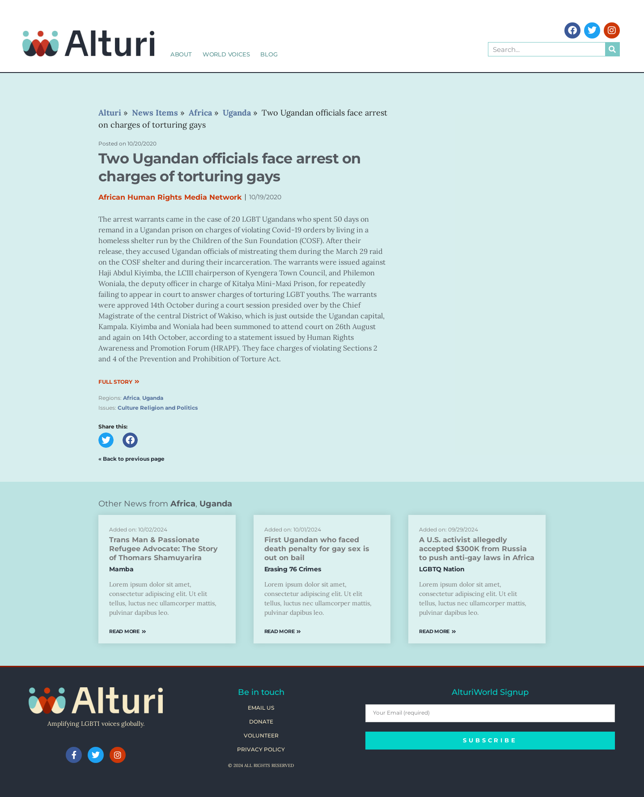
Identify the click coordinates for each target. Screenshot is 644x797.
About (181, 54)
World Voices (226, 54)
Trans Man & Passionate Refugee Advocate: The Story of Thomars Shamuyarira (163, 549)
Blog (268, 54)
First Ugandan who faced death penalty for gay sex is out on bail (316, 549)
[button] (106, 440)
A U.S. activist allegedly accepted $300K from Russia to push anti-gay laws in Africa (476, 549)
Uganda (152, 397)
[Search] (612, 49)
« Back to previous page (131, 458)
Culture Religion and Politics (158, 407)
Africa (131, 397)
